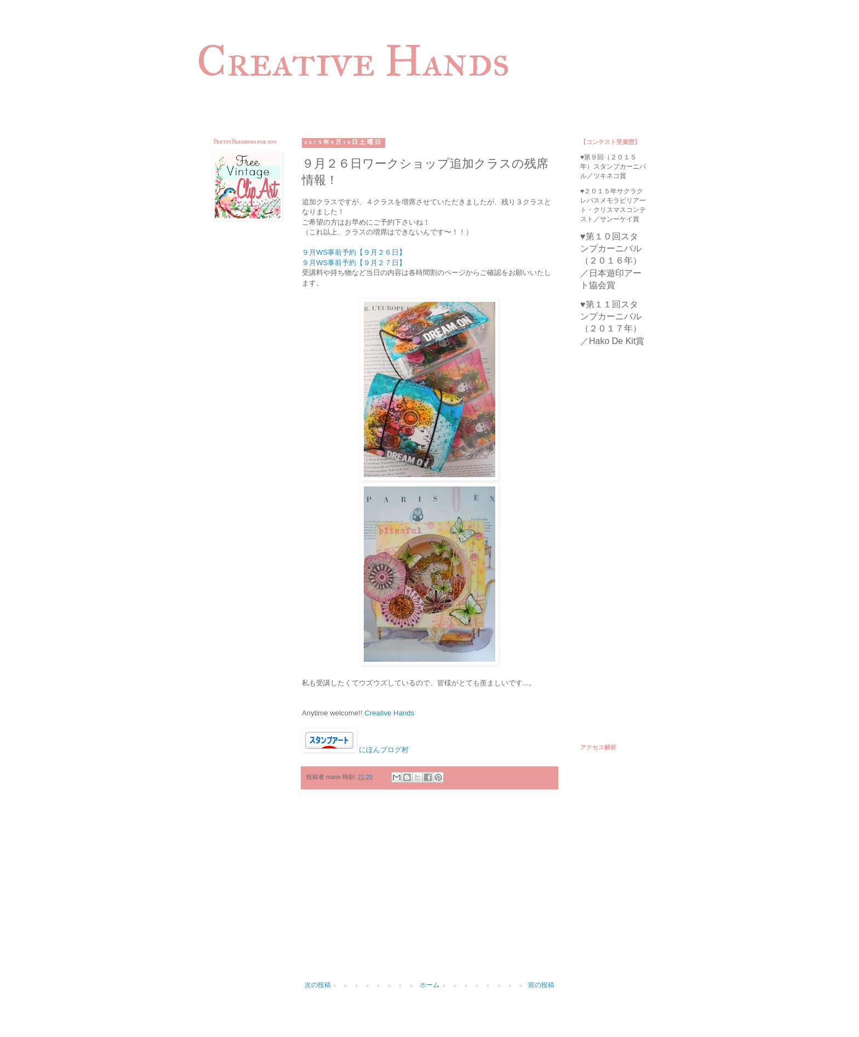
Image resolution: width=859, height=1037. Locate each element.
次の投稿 (318, 985)
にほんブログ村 (384, 750)
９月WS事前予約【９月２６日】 (354, 252)
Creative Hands (353, 61)
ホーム (429, 985)
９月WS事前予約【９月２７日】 (354, 263)
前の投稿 (541, 985)
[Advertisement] (429, 890)
